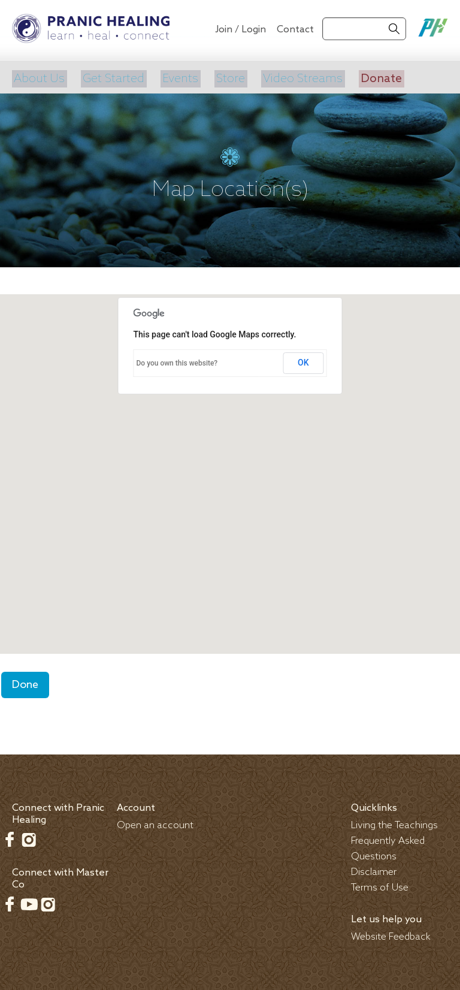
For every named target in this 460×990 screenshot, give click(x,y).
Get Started (111, 77)
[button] (230, 460)
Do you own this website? (177, 361)
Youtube (28, 901)
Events (178, 77)
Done (25, 682)
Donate (377, 77)
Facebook (9, 836)
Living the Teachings (394, 822)
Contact (295, 29)
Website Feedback (391, 934)
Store (228, 77)
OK (303, 360)
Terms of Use (379, 885)
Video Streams (299, 77)
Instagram (28, 836)
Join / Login (240, 29)
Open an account (155, 822)
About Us (38, 77)
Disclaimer (374, 869)
